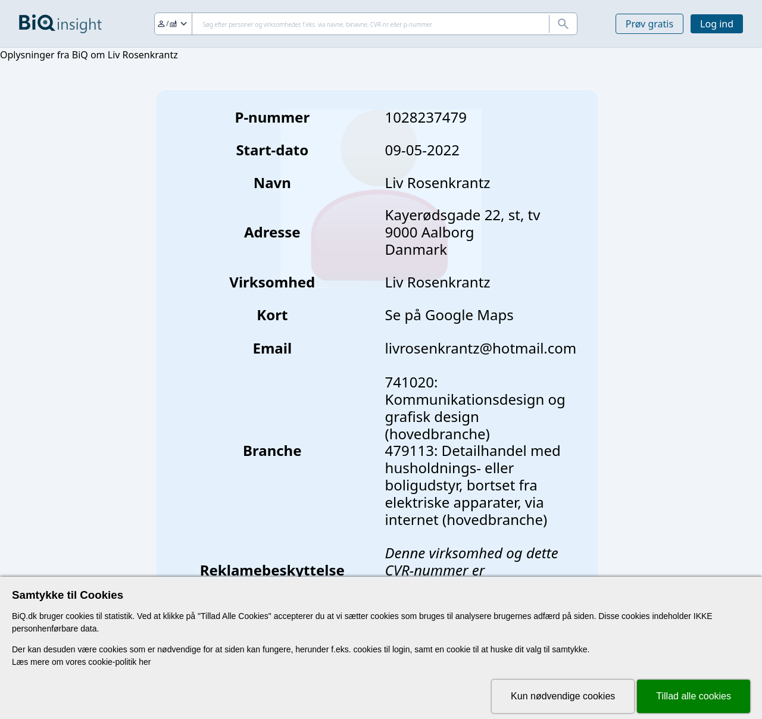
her (145, 662)
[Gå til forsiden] (60, 23)
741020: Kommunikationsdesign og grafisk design (475, 399)
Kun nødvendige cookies (563, 696)
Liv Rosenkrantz (438, 282)
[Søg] (365, 23)
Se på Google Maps (449, 314)
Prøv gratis (649, 23)
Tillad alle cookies (693, 696)
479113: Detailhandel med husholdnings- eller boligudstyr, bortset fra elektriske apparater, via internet (473, 484)
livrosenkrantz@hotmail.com (481, 348)
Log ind (716, 23)
